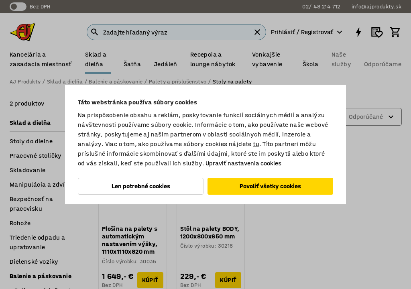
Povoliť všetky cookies (270, 186)
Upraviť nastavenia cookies (243, 163)
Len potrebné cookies (141, 186)
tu (256, 144)
